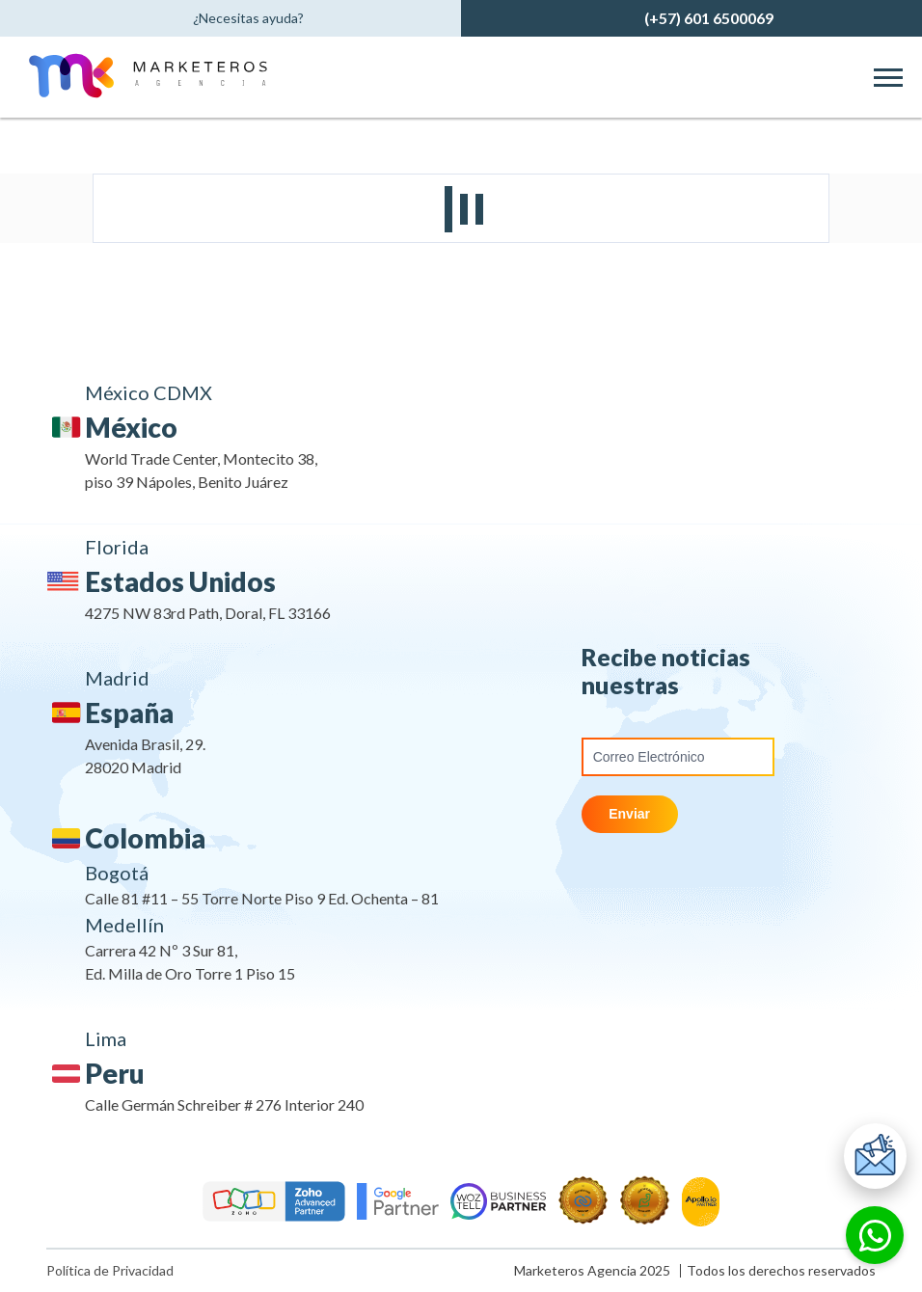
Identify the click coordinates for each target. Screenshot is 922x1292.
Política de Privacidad (110, 1271)
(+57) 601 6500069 (708, 18)
